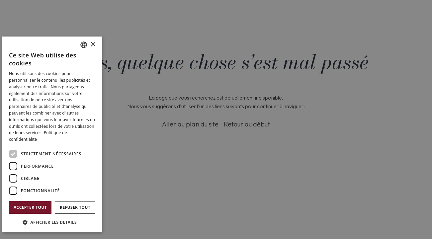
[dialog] (52, 134)
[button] (52, 222)
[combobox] (83, 44)
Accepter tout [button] (30, 207)
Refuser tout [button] (75, 207)
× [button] (92, 44)
